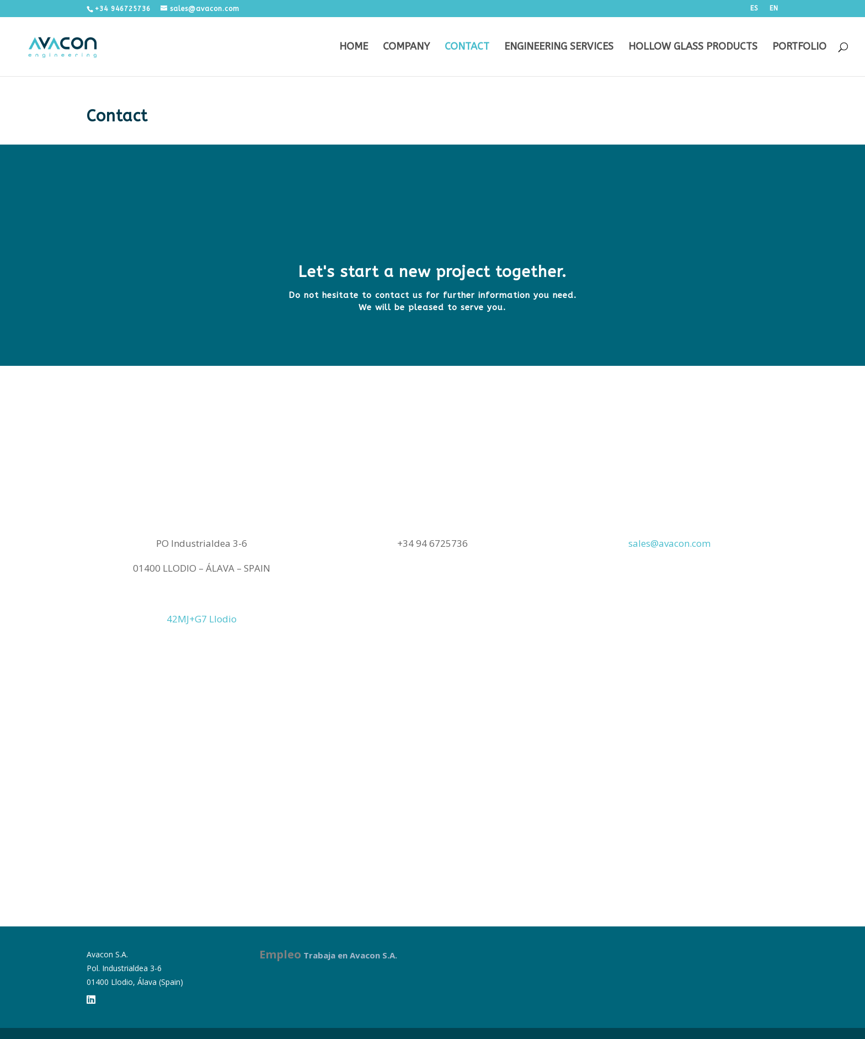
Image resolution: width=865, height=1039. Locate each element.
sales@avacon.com (669, 543)
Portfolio (799, 47)
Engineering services (558, 47)
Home (353, 47)
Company (406, 47)
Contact (467, 47)
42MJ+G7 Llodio (202, 618)
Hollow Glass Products (692, 47)
